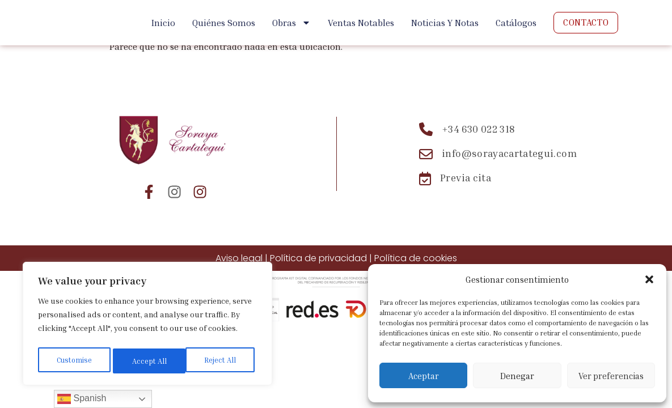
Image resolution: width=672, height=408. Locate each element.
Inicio (163, 22)
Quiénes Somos (223, 22)
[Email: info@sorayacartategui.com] (498, 154)
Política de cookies (415, 258)
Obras (291, 22)
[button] (649, 279)
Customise (73, 361)
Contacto (585, 22)
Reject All (148, 361)
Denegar (517, 376)
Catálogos (516, 22)
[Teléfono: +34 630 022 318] (498, 129)
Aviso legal (239, 258)
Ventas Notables (361, 22)
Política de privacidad (318, 258)
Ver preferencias (611, 376)
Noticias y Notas (445, 22)
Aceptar (423, 376)
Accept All (221, 361)
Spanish (81, 399)
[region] (147, 325)
